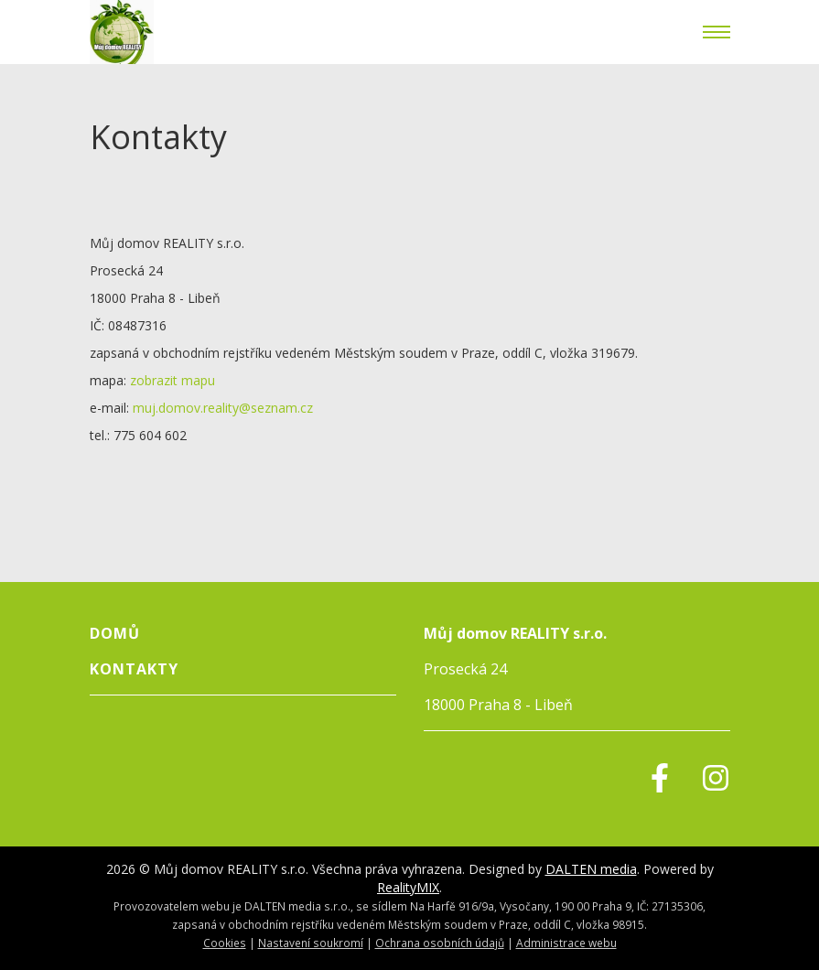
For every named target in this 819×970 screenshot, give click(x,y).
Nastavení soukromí (310, 942)
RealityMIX (408, 887)
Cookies (224, 942)
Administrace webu (566, 942)
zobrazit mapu (172, 380)
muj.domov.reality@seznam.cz (223, 407)
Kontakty (134, 669)
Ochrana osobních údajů (439, 942)
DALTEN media (591, 869)
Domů (115, 633)
